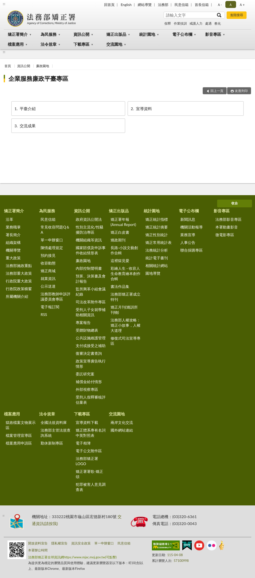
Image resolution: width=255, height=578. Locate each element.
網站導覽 (145, 4)
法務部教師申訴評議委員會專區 (55, 296)
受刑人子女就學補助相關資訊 (91, 312)
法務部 (163, 4)
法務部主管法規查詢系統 (55, 433)
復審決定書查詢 (89, 353)
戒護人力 (196, 23)
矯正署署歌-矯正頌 (89, 474)
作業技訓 (180, 23)
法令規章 (49, 44)
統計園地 (147, 34)
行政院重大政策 (19, 281)
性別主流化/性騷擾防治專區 (90, 229)
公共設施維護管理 (91, 338)
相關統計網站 (156, 265)
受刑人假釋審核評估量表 (91, 399)
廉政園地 (42, 66)
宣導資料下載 (87, 422)
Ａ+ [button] (242, 4)
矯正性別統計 (156, 234)
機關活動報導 (191, 227)
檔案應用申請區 (19, 443)
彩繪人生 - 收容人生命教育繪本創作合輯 (125, 273)
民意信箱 (182, 4)
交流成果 (25, 126)
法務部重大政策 (19, 273)
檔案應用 (16, 44)
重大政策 (13, 258)
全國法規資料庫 (54, 422)
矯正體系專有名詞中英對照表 (91, 433)
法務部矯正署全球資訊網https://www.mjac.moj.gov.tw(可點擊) (72, 557)
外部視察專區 (87, 389)
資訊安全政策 (81, 543)
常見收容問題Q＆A (55, 229)
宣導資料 (141, 108)
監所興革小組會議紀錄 (91, 291)
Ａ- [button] (219, 4)
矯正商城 (48, 270)
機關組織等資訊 (89, 240)
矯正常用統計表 (158, 242)
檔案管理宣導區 (19, 435)
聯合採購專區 (191, 250)
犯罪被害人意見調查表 (91, 487)
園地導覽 (152, 273)
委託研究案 (85, 374)
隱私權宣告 (59, 543)
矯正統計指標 (156, 219)
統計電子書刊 (156, 258)
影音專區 (213, 34)
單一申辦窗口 (52, 240)
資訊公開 (81, 34)
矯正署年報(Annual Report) (123, 222)
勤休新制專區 (52, 443)
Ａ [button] (230, 4)
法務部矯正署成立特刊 (125, 297)
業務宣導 (187, 234)
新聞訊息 (187, 219)
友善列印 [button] (241, 91)
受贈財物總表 (87, 330)
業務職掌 (13, 227)
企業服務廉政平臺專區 (38, 78)
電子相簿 (83, 443)
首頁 (7, 66)
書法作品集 (120, 286)
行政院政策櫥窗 (19, 288)
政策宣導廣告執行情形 (91, 363)
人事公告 (187, 242)
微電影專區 (224, 234)
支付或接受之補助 (91, 345)
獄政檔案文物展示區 (21, 425)
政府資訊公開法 (89, 219)
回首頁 (109, 4)
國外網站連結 (122, 430)
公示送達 (48, 286)
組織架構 (13, 242)
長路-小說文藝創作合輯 (124, 250)
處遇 (208, 23)
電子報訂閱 (50, 307)
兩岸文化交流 (122, 422)
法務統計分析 (156, 250)
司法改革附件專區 (91, 302)
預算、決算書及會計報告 (91, 278)
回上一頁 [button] (216, 91)
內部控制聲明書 (89, 268)
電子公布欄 (182, 34)
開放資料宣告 (38, 543)
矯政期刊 (118, 240)
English (126, 4)
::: (4, 4)
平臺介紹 (25, 108)
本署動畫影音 (226, 227)
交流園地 (114, 44)
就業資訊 (48, 278)
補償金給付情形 (89, 381)
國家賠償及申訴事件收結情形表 (91, 250)
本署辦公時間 (38, 550)
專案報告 (83, 322)
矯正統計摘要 (156, 227)
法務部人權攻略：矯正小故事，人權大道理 (125, 325)
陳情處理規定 (52, 247)
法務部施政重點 (19, 265)
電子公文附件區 (89, 450)
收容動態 (48, 263)
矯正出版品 (116, 34)
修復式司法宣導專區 (125, 341)
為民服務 (49, 34)
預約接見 (48, 255)
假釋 (167, 23)
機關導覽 (13, 250)
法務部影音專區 (228, 219)
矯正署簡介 (18, 34)
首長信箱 (202, 4)
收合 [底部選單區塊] (234, 203)
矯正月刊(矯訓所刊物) (124, 309)
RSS (44, 314)
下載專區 (81, 44)
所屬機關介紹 (17, 296)
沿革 (9, 219)
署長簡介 (13, 234)
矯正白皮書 (120, 232)
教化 (217, 23)
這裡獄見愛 (120, 260)
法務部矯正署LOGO (87, 461)
